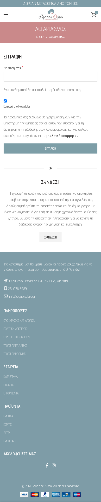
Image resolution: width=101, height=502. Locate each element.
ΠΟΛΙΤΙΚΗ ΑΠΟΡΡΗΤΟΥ (16, 329)
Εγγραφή (50, 148)
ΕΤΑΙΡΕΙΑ (9, 385)
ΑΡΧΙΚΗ (40, 37)
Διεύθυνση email (13, 67)
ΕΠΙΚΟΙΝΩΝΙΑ (11, 393)
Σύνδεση (50, 237)
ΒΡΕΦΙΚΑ (8, 416)
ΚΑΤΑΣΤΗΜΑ (11, 377)
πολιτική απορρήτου (63, 135)
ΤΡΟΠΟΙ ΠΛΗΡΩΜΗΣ (14, 354)
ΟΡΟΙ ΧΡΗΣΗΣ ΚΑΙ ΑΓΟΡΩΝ (19, 320)
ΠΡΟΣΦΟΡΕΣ (10, 441)
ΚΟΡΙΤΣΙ (8, 424)
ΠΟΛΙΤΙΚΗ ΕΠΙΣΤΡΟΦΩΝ (17, 337)
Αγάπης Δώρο (42, 486)
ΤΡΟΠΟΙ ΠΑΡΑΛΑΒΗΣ (15, 346)
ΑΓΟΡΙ (7, 433)
